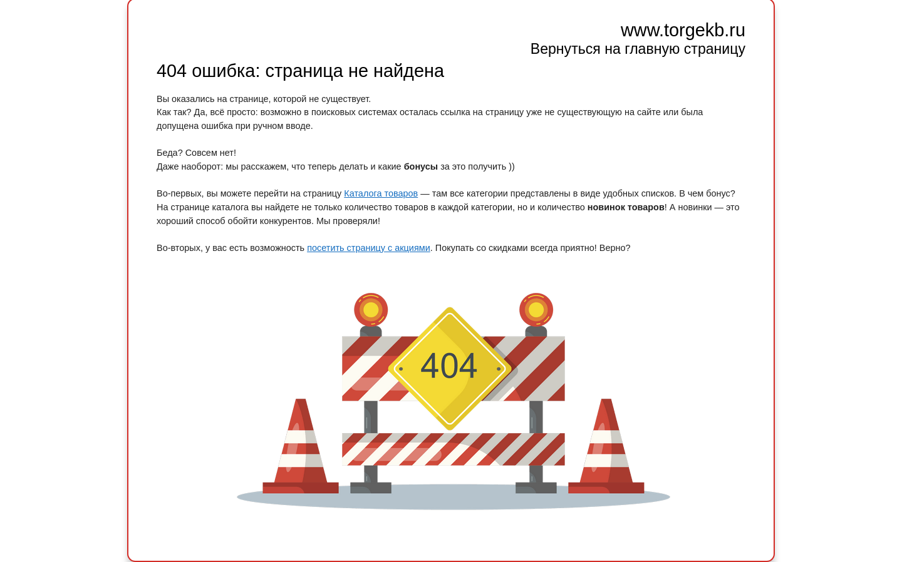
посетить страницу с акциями (368, 248)
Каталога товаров (381, 193)
